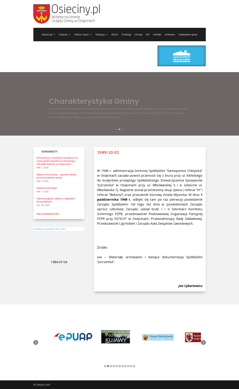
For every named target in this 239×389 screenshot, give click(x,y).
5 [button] (117, 366)
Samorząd (47, 34)
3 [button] (111, 366)
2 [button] (108, 366)
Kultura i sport (81, 34)
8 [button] (125, 366)
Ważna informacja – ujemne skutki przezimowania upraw (56, 176)
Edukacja (100, 34)
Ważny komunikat (47, 187)
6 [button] (120, 366)
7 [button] (122, 366)
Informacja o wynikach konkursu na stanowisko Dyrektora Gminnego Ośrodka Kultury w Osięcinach (57, 160)
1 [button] (105, 366)
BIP (148, 34)
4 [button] (114, 366)
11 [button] (134, 366)
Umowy (138, 34)
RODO (114, 34)
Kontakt (157, 34)
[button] (35, 342)
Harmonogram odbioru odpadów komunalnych (56, 200)
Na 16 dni (60, 228)
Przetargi (126, 34)
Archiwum (170, 34)
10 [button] (131, 366)
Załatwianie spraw (187, 34)
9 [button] (128, 366)
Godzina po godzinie (43, 228)
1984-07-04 (59, 262)
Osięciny (63, 34)
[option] (73, 337)
